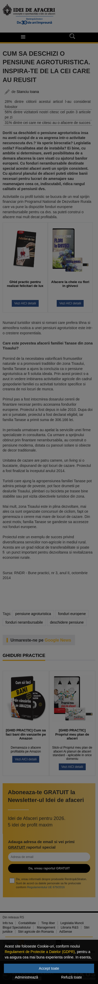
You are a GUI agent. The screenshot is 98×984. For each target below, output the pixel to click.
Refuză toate (71, 977)
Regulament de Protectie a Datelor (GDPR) (40, 952)
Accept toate (49, 968)
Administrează (26, 977)
